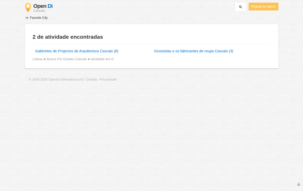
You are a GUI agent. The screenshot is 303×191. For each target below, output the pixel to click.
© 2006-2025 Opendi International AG (56, 79)
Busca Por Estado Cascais (67, 59)
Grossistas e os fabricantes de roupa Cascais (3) (193, 51)
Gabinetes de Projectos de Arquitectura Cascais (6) (76, 51)
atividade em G (102, 59)
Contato (91, 79)
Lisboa (38, 59)
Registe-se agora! (263, 6)
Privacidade (108, 79)
